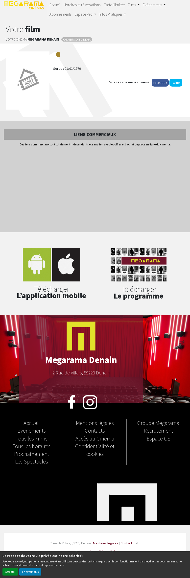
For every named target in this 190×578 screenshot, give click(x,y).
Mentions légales (95, 422)
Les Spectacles (31, 461)
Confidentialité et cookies (95, 449)
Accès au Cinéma (94, 438)
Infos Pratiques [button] (111, 14)
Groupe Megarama (158, 422)
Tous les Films (32, 438)
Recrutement (158, 430)
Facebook (160, 82)
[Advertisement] (95, 189)
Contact (126, 543)
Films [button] (132, 4)
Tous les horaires (31, 446)
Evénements (32, 430)
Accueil (54, 4)
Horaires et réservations (82, 4)
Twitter (176, 82)
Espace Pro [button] (84, 14)
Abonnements (60, 14)
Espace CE (158, 438)
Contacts (95, 430)
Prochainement (31, 453)
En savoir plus (30, 572)
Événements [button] (153, 4)
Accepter (10, 572)
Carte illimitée (114, 4)
